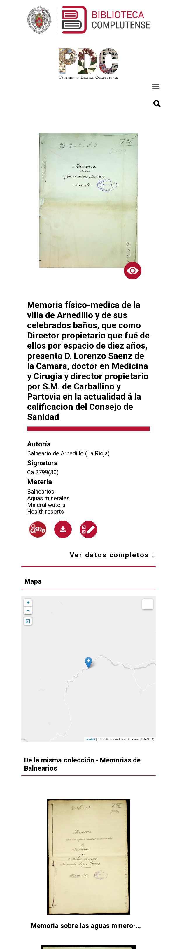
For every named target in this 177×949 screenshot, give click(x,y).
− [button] (28, 610)
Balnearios (40, 491)
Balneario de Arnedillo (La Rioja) (68, 453)
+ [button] (28, 602)
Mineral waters (46, 505)
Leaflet (90, 739)
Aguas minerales (48, 498)
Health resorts (45, 511)
